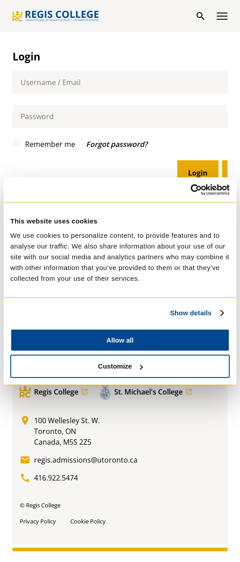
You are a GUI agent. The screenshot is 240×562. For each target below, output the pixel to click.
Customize (120, 366)
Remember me (44, 144)
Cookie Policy (88, 521)
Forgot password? (116, 144)
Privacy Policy (38, 521)
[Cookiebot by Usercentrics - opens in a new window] (190, 190)
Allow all (120, 340)
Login (198, 173)
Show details (191, 313)
